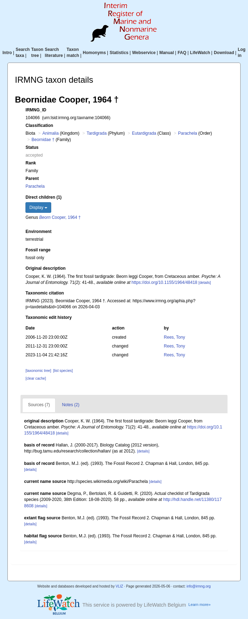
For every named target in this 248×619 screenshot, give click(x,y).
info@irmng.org (199, 586)
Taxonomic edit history (48, 317)
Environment (38, 231)
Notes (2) (70, 404)
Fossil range (38, 249)
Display (38, 207)
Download (224, 52)
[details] (205, 283)
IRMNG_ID (35, 109)
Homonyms (94, 52)
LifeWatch (200, 52)
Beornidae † (42, 139)
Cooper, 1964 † (60, 217)
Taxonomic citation (44, 293)
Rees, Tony (174, 337)
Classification (39, 125)
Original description (45, 268)
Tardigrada (97, 133)
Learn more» (199, 604)
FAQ (182, 52)
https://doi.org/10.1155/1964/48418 (164, 282)
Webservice (144, 52)
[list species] (63, 371)
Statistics (119, 52)
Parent (32, 178)
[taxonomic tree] (38, 371)
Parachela (187, 133)
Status (32, 147)
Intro (7, 52)
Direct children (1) (43, 197)
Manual (166, 52)
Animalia (50, 133)
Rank (30, 162)
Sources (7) (39, 404)
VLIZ (119, 586)
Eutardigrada (144, 133)
